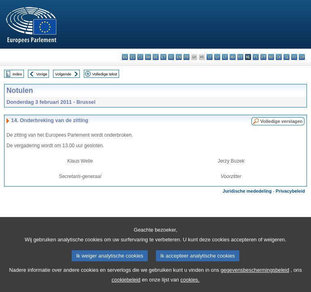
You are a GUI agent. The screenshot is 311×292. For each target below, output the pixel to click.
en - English (179, 57)
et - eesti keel (163, 57)
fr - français (186, 57)
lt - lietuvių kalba (225, 57)
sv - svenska (302, 57)
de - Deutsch (156, 57)
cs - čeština (140, 57)
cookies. (190, 283)
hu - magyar (233, 57)
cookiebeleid (126, 283)
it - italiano (210, 57)
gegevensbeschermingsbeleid (255, 274)
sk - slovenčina (279, 57)
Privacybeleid (290, 191)
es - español (133, 57)
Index (17, 74)
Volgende (63, 74)
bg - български (125, 57)
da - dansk (148, 57)
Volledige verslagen (281, 121)
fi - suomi (294, 57)
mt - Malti (240, 57)
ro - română (271, 57)
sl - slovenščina (286, 57)
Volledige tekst (104, 74)
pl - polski (256, 57)
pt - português (263, 57)
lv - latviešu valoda (217, 57)
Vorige (41, 74)
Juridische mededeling (247, 191)
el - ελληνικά (171, 57)
